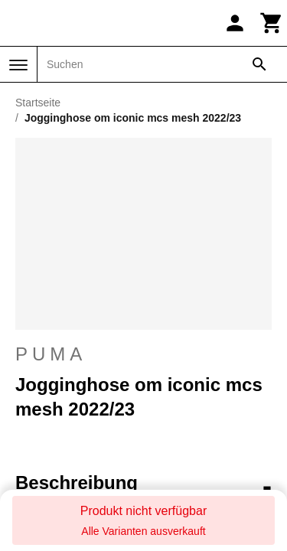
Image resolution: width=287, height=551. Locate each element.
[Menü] (18, 65)
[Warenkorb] (271, 23)
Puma (143, 354)
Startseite (37, 102)
